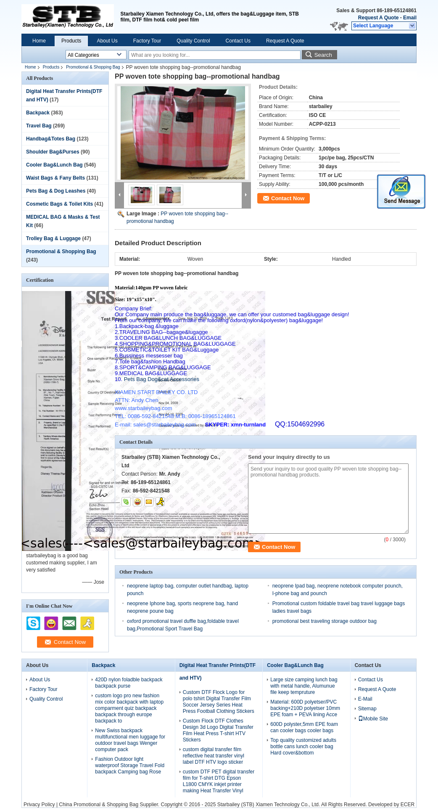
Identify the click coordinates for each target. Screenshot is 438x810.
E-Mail (365, 699)
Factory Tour (147, 41)
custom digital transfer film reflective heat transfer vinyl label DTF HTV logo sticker (213, 755)
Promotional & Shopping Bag (93, 67)
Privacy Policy (39, 804)
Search (323, 55)
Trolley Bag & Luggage (53, 238)
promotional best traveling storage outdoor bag (324, 621)
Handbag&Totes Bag (50, 139)
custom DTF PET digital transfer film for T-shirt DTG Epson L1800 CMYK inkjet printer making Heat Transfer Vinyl (219, 781)
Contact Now (287, 198)
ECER (407, 804)
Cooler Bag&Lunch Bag (54, 165)
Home (39, 41)
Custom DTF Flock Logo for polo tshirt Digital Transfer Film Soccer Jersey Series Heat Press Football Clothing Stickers (218, 701)
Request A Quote (378, 18)
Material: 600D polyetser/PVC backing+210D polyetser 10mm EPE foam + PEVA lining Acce (305, 708)
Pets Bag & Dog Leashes (55, 191)
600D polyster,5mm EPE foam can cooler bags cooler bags (304, 727)
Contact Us (238, 41)
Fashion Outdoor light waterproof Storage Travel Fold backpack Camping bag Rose (129, 765)
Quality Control (193, 41)
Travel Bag (39, 126)
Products (71, 41)
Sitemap (367, 709)
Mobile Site (373, 719)
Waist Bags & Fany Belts (55, 178)
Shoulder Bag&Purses (52, 152)
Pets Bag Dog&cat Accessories (157, 379)
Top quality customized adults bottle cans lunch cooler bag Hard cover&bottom (303, 746)
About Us (107, 41)
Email (410, 18)
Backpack (38, 113)
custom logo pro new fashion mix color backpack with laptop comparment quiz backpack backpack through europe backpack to (129, 708)
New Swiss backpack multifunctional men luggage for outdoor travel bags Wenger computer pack (130, 740)
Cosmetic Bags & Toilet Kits (59, 204)
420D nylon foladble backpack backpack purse (128, 683)
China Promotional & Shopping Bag (98, 804)
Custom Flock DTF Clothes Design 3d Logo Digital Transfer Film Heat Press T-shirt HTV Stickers (218, 730)
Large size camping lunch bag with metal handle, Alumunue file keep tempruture (303, 686)
